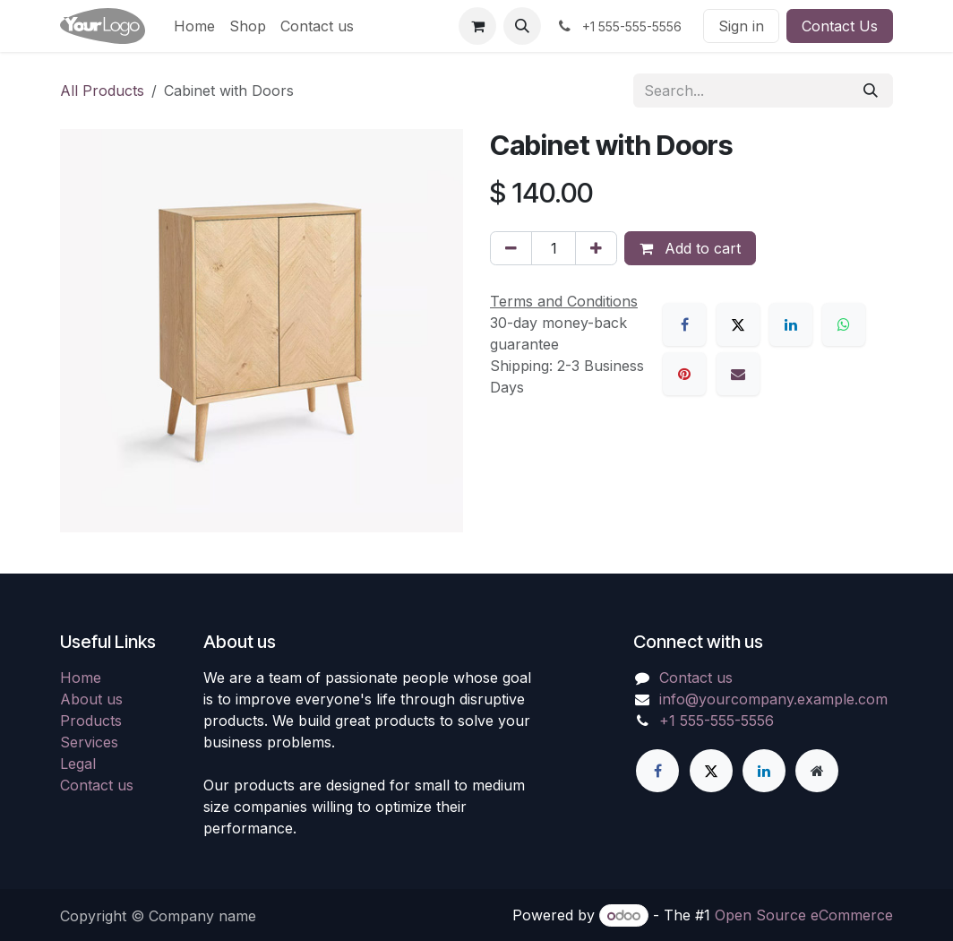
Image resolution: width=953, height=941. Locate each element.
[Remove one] (511, 248)
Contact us (96, 785)
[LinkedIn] (790, 324)
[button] (522, 26)
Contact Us (840, 26)
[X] (738, 324)
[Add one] (596, 248)
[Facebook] (684, 324)
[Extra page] (816, 770)
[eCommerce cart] (477, 26)
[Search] (870, 90)
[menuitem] (194, 26)
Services (89, 742)
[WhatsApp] (843, 324)
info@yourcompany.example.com (773, 699)
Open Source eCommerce (804, 915)
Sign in (741, 26)
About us (91, 699)
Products (91, 720)
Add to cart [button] (690, 248)
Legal (78, 764)
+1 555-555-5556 (716, 720)
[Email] (738, 373)
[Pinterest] (684, 373)
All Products (102, 90)
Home (80, 677)
